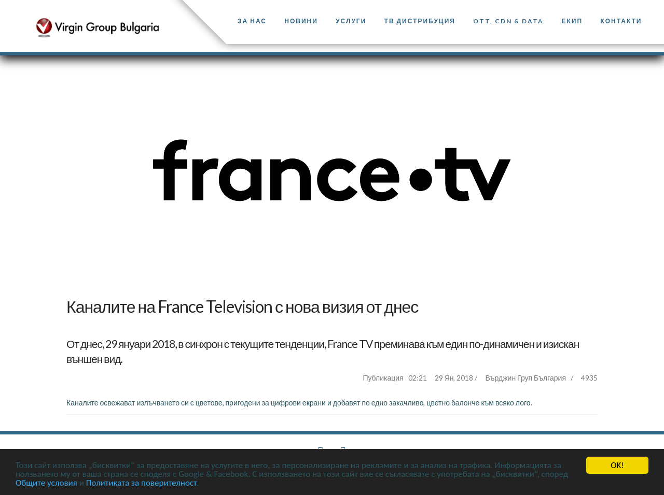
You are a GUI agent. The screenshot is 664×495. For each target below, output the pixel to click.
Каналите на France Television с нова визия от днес (242, 306)
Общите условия (46, 483)
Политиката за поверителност (141, 483)
